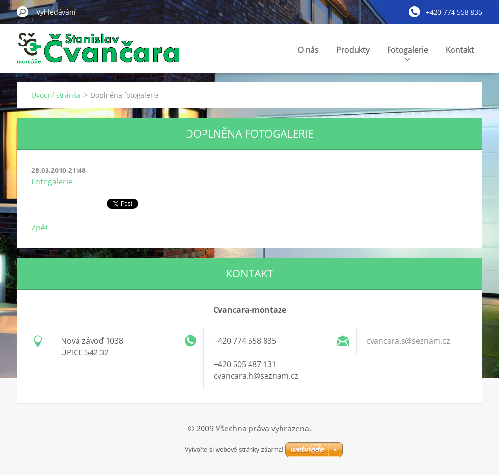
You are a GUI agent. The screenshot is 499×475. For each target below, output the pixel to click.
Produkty (353, 50)
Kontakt (460, 50)
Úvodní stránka (55, 95)
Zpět (39, 227)
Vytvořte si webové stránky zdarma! (234, 449)
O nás (308, 50)
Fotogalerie (407, 53)
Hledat (23, 11)
